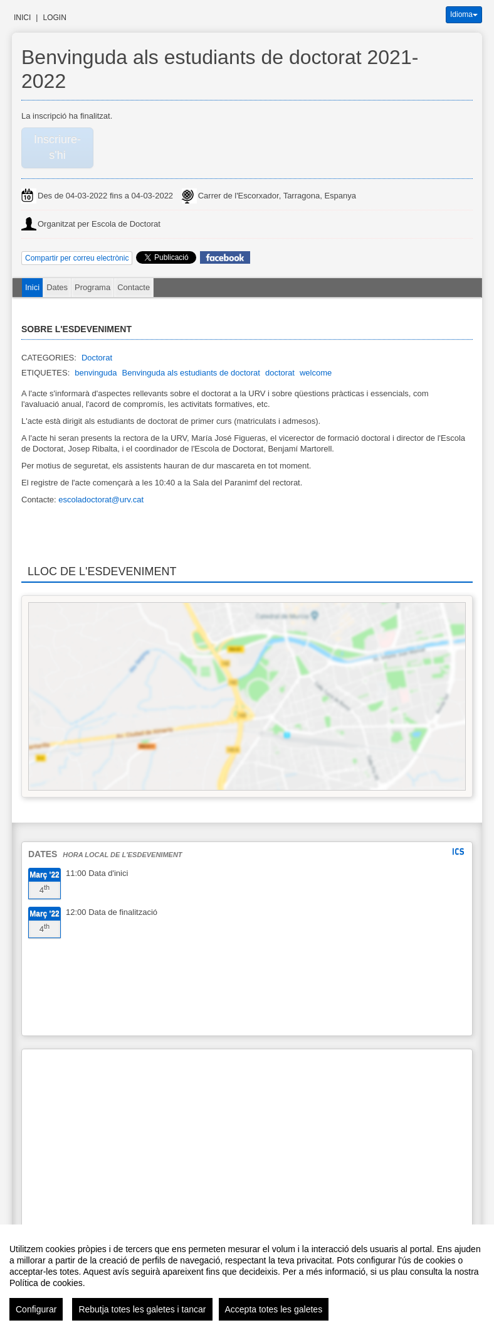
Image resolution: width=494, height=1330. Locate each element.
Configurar (36, 1309)
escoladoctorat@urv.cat (101, 499)
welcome (316, 372)
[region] (247, 1277)
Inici (22, 17)
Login (54, 17)
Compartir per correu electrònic (77, 258)
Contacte (133, 287)
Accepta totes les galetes (274, 1309)
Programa (92, 287)
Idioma (464, 14)
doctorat (280, 372)
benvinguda (96, 372)
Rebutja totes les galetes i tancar (142, 1309)
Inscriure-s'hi (57, 147)
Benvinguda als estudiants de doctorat (191, 372)
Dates (57, 287)
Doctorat (96, 357)
